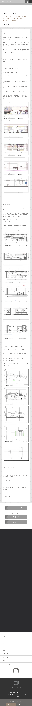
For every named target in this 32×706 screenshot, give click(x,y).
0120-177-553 (20, 696)
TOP (4, 636)
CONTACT (5, 660)
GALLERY (5, 643)
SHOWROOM (6, 653)
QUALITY (5, 650)
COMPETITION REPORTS (14, 13)
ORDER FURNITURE (7, 647)
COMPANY (5, 657)
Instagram (16, 674)
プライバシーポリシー (8, 664)
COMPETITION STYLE (8, 640)
